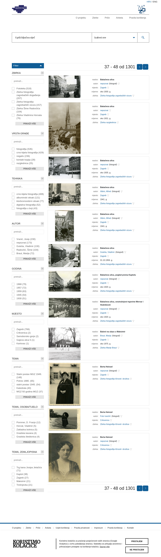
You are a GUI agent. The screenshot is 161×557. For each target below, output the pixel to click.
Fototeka (23, 88)
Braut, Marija (25, 253)
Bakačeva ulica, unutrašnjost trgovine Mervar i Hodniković (121, 303)
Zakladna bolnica (26, 429)
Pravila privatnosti (81, 528)
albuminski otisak (28, 197)
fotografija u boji (26, 208)
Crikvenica (23, 332)
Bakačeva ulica (107, 80)
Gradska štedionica (28, 436)
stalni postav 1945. (28, 384)
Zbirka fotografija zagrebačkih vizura (29, 103)
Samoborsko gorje (27, 336)
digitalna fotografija (28, 204)
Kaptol (22, 474)
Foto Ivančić (105, 416)
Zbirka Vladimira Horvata (29, 116)
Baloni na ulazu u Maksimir (112, 332)
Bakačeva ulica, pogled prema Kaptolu (118, 275)
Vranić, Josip (26, 239)
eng (155, 2)
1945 (21, 295)
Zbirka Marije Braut (108, 348)
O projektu (81, 18)
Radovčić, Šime (27, 250)
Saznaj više (105, 547)
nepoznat (24, 242)
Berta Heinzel (106, 367)
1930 (21, 298)
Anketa (119, 18)
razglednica (24, 163)
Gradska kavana (26, 433)
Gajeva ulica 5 (25, 340)
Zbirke (95, 18)
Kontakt (130, 528)
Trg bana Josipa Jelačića (29, 469)
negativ (23, 156)
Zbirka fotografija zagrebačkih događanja (28, 95)
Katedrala (23, 388)
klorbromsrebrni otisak (30, 201)
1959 (21, 291)
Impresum (98, 528)
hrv (149, 2)
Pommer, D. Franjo (28, 422)
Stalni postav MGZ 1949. (29, 375)
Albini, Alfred (105, 191)
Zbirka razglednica (108, 122)
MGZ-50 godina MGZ (29, 391)
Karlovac (22, 343)
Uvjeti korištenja (62, 528)
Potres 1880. (25, 381)
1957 (21, 287)
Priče (107, 18)
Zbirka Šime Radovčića (28, 110)
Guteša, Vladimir (27, 246)
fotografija (24, 149)
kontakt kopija (25, 159)
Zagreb (23, 329)
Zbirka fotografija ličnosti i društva (114, 379)
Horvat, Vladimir (26, 426)
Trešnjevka (24, 485)
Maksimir (23, 481)
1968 (21, 284)
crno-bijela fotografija (30, 152)
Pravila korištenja (137, 18)
